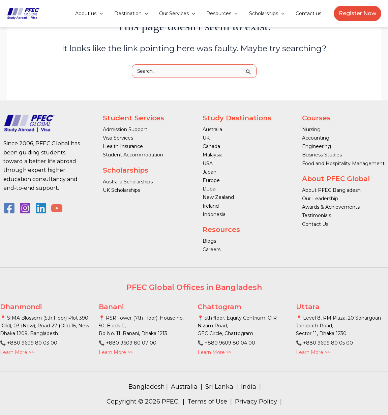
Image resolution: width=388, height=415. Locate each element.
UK (206, 138)
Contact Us (315, 224)
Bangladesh (146, 386)
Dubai (209, 189)
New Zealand (218, 197)
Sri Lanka (219, 386)
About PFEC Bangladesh (331, 190)
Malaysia (212, 155)
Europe (211, 180)
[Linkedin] (41, 208)
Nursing (311, 129)
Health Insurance (123, 146)
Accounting (315, 138)
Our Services (184, 13)
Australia (212, 129)
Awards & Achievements (331, 207)
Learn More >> (17, 352)
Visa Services (118, 138)
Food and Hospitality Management (343, 163)
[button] (111, 13)
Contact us (309, 13)
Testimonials (316, 215)
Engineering (316, 146)
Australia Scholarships (128, 182)
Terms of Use (207, 401)
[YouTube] (57, 208)
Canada (211, 146)
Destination (139, 13)
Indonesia (214, 214)
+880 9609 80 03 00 (32, 343)
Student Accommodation (133, 155)
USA (208, 163)
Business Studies (322, 155)
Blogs (209, 241)
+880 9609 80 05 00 (328, 343)
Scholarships (269, 13)
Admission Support (125, 129)
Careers (211, 249)
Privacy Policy (256, 401)
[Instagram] (25, 208)
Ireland (211, 206)
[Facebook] (9, 208)
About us (100, 13)
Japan (209, 172)
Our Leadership (320, 199)
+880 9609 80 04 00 (230, 343)
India (248, 386)
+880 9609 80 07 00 (131, 343)
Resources (226, 13)
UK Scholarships (121, 190)
